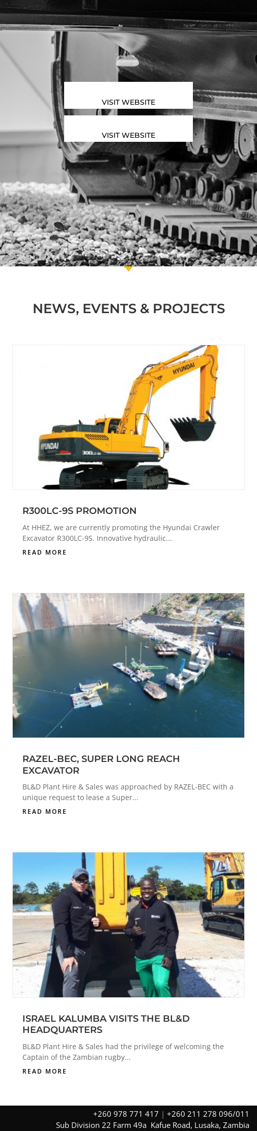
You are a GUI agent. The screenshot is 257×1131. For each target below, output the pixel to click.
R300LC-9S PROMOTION (79, 510)
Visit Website (128, 102)
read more (44, 552)
